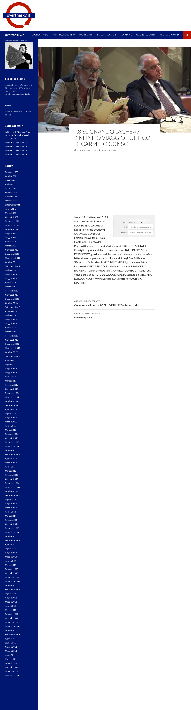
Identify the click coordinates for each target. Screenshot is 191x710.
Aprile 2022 (10, 184)
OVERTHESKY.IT (86, 35)
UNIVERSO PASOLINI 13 (16, 146)
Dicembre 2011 (12, 622)
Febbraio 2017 (11, 385)
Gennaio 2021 (11, 217)
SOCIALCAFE (126, 35)
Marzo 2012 (10, 610)
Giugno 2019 (11, 274)
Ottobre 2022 (11, 176)
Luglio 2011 (10, 642)
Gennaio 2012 (11, 618)
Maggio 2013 (11, 556)
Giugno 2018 (11, 319)
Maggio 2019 (11, 278)
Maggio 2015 (11, 462)
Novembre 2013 (12, 532)
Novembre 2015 (12, 446)
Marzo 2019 (10, 286)
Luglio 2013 (10, 548)
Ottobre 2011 (11, 630)
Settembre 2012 (12, 589)
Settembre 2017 (12, 356)
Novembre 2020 (12, 225)
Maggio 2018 (11, 323)
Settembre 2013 (12, 540)
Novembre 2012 (12, 581)
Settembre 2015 (12, 454)
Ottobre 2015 (11, 450)
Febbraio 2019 (11, 290)
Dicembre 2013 (12, 528)
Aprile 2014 (10, 511)
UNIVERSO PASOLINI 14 (16, 142)
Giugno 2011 (11, 647)
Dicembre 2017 (12, 344)
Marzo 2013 (10, 565)
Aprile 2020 (10, 241)
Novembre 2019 (12, 258)
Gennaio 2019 (11, 295)
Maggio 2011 (11, 651)
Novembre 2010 (12, 675)
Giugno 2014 (11, 503)
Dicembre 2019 (12, 254)
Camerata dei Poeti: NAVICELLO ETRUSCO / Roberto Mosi (114, 303)
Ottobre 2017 (11, 352)
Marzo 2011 (10, 659)
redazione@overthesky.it (21, 94)
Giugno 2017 (11, 368)
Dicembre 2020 (12, 221)
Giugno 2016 (11, 417)
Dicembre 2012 (12, 577)
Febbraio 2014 (11, 520)
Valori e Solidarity (145, 35)
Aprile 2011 (10, 655)
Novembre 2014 (12, 487)
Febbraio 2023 (11, 172)
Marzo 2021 (10, 213)
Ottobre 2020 (11, 229)
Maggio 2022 (11, 180)
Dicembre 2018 (12, 299)
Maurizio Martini (139, 219)
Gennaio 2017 (11, 389)
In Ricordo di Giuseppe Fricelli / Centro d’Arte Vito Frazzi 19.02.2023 (18, 135)
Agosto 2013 (11, 544)
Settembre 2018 (12, 307)
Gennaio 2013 (11, 573)
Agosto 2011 (11, 638)
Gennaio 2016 (11, 438)
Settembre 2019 (12, 266)
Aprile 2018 (10, 327)
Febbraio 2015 (11, 475)
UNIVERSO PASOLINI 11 (16, 154)
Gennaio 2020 (11, 249)
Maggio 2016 (11, 421)
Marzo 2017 (10, 380)
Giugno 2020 (11, 233)
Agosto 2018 (11, 311)
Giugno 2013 (11, 552)
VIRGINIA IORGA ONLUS (170, 35)
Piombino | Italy (114, 315)
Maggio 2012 (11, 602)
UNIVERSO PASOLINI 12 (16, 150)
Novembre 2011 (12, 626)
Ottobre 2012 (11, 585)
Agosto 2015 (11, 458)
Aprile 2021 (10, 209)
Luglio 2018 (10, 315)
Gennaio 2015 (11, 479)
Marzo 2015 (10, 471)
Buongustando (40, 35)
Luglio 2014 (10, 499)
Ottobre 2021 (11, 200)
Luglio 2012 (10, 593)
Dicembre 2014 (12, 483)
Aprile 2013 (10, 561)
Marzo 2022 (10, 188)
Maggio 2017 (11, 372)
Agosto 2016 (11, 409)
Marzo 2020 (10, 245)
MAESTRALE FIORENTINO (63, 35)
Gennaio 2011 (11, 667)
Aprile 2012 (10, 606)
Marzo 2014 (10, 516)
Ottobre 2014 (11, 491)
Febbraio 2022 (11, 192)
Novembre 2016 (12, 397)
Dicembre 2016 (12, 393)
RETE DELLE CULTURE (106, 35)
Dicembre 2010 (12, 671)
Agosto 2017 (11, 360)
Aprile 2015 (10, 466)
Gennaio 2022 (11, 196)
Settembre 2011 (12, 634)
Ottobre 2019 (11, 262)
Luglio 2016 (10, 413)
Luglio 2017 (10, 364)
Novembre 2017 (12, 348)
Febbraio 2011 (11, 663)
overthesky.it (14, 35)
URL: (126, 227)
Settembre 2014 (12, 495)
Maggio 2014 (11, 507)
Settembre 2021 (12, 204)
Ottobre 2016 (11, 401)
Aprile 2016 (10, 425)
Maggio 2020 (11, 237)
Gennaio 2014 (11, 524)
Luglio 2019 (10, 270)
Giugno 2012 (11, 597)
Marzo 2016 (10, 430)
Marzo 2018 (10, 331)
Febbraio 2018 (11, 335)
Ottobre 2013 (11, 536)
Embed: (124, 232)
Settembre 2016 (12, 405)
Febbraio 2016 (11, 434)
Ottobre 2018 (11, 303)
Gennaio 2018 (11, 340)
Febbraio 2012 (11, 614)
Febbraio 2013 (11, 569)
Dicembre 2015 (12, 442)
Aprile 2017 (10, 376)
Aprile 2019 (10, 282)
